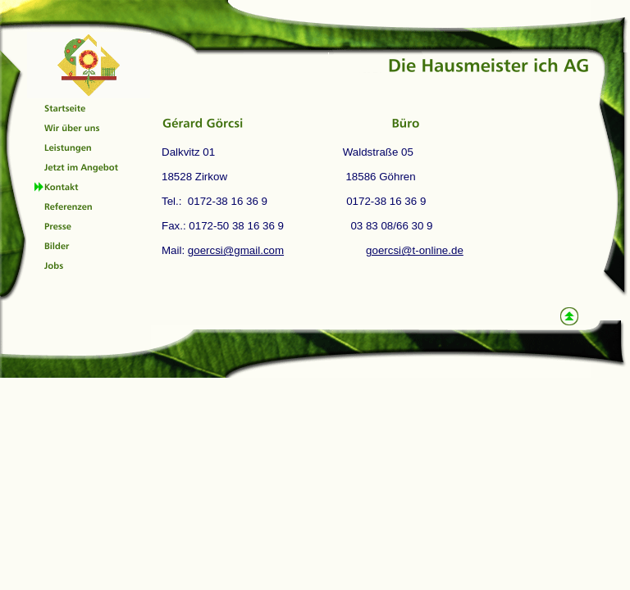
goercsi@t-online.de (414, 250)
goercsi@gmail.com (236, 250)
